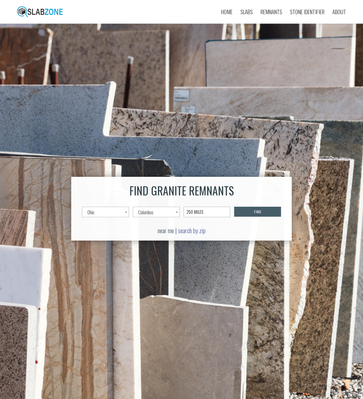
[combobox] (105, 212)
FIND (257, 211)
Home (227, 12)
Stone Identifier (307, 12)
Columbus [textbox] (145, 212)
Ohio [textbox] (90, 212)
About (339, 12)
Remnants (271, 12)
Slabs (246, 12)
